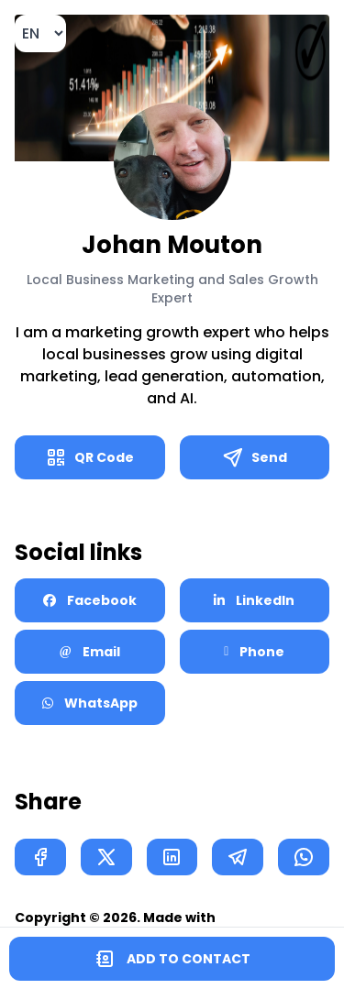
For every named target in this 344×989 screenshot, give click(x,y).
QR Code (89, 457)
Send (254, 457)
